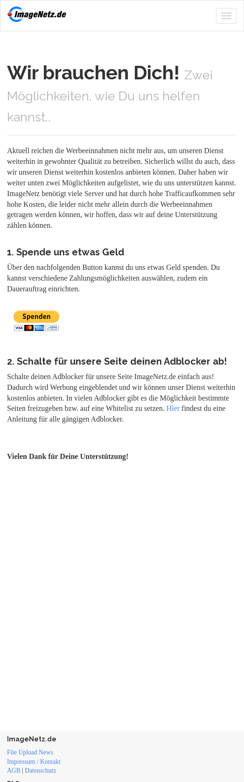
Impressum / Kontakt (34, 761)
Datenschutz (40, 770)
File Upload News (30, 752)
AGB (14, 770)
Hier (173, 408)
